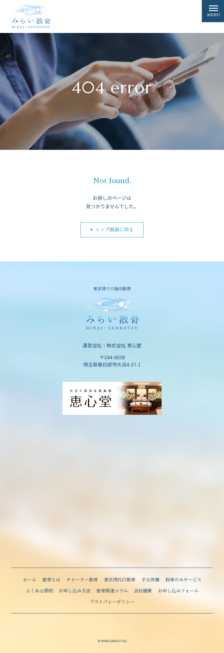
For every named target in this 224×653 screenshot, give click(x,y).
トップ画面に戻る (114, 229)
